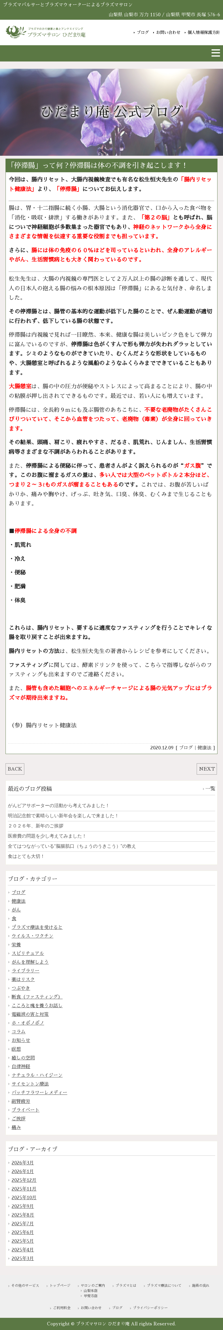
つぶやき (21, 988)
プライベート (25, 1110)
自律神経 (21, 1066)
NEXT (207, 769)
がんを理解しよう (30, 962)
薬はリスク (23, 979)
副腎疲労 (21, 1101)
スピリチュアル (28, 953)
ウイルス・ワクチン (32, 936)
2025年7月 (23, 1224)
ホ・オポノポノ (28, 1023)
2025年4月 (23, 1250)
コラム (18, 1032)
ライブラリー (25, 971)
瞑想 (16, 1049)
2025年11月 (24, 1189)
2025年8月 (23, 1215)
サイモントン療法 (30, 1084)
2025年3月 (23, 1258)
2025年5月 (23, 1241)
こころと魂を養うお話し (37, 1005)
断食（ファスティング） (37, 997)
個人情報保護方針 (204, 32)
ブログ (143, 32)
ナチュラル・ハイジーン (37, 1075)
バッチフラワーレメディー (39, 1092)
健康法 (204, 748)
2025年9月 (23, 1206)
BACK (15, 769)
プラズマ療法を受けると (37, 927)
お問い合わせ (168, 32)
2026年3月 (23, 1163)
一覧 (210, 788)
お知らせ (21, 1040)
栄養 (16, 945)
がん (16, 910)
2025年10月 (24, 1197)
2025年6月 (23, 1232)
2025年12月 (24, 1180)
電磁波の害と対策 (30, 1014)
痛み (16, 1127)
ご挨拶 (18, 1119)
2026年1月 (23, 1171)
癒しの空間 (23, 1058)
